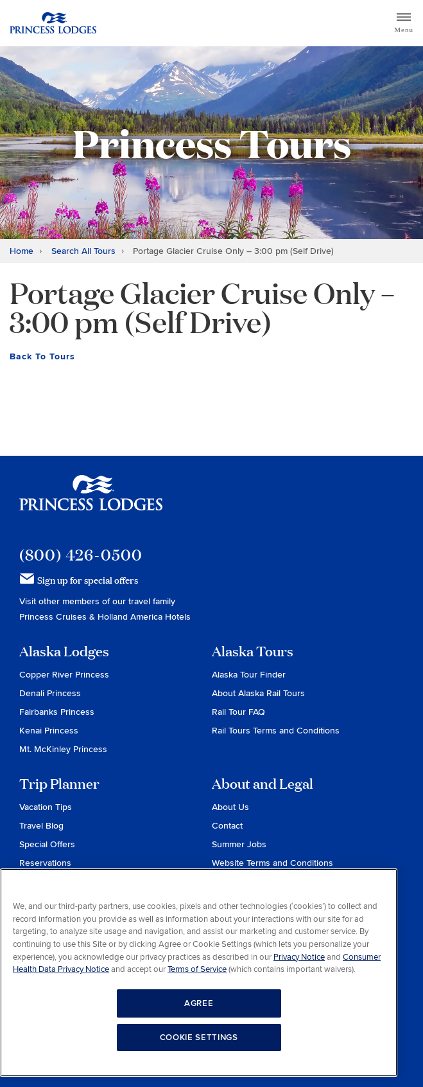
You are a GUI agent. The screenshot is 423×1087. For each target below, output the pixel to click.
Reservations (45, 863)
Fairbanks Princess (56, 711)
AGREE (198, 1003)
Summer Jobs (239, 844)
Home (21, 251)
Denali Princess (50, 693)
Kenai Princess (48, 730)
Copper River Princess (64, 674)
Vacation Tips (45, 807)
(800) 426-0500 (80, 554)
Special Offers (47, 844)
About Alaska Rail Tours (258, 693)
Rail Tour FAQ (238, 711)
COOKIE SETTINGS (199, 1037)
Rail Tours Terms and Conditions (276, 730)
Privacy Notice (299, 957)
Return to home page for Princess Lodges (53, 23)
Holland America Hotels (144, 616)
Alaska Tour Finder (249, 674)
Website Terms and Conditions (272, 863)
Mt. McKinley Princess (63, 749)
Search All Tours (83, 251)
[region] (198, 972)
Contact (227, 825)
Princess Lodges (90, 500)
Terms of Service (197, 969)
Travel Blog (41, 825)
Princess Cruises (54, 616)
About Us (230, 807)
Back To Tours (42, 356)
